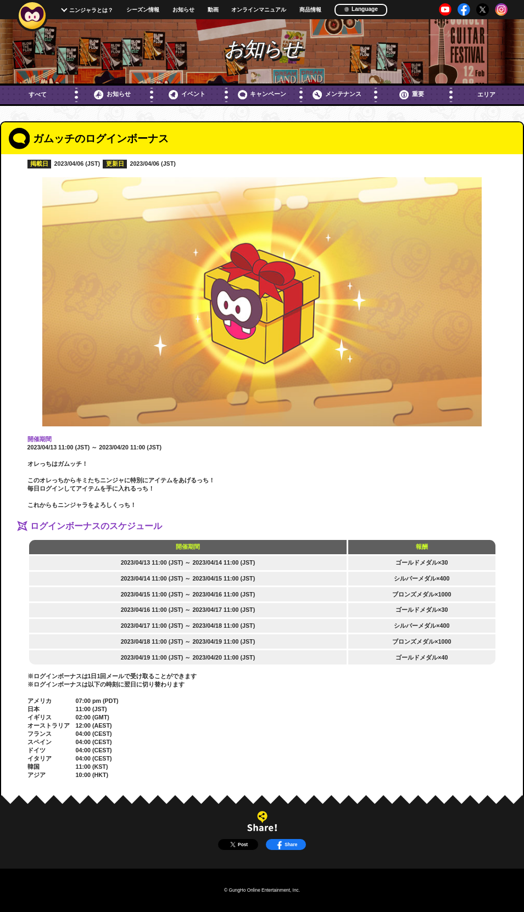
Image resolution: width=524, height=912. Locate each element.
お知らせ (183, 10)
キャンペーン (262, 94)
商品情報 (310, 10)
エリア (486, 94)
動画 (213, 10)
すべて (38, 94)
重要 (411, 94)
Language (361, 9)
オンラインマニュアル (258, 10)
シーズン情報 (142, 10)
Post (238, 844)
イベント (187, 94)
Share (286, 844)
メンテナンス (337, 94)
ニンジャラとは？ (91, 10)
